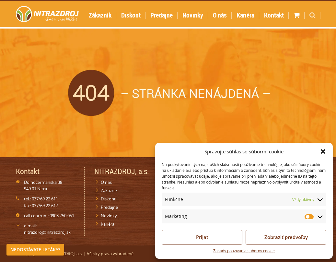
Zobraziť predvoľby (286, 237)
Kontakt (274, 15)
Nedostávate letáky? (35, 249)
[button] (323, 151)
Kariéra (245, 15)
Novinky (192, 15)
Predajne (161, 15)
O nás (220, 15)
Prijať (202, 237)
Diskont (131, 15)
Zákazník (100, 15)
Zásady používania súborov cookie (244, 251)
